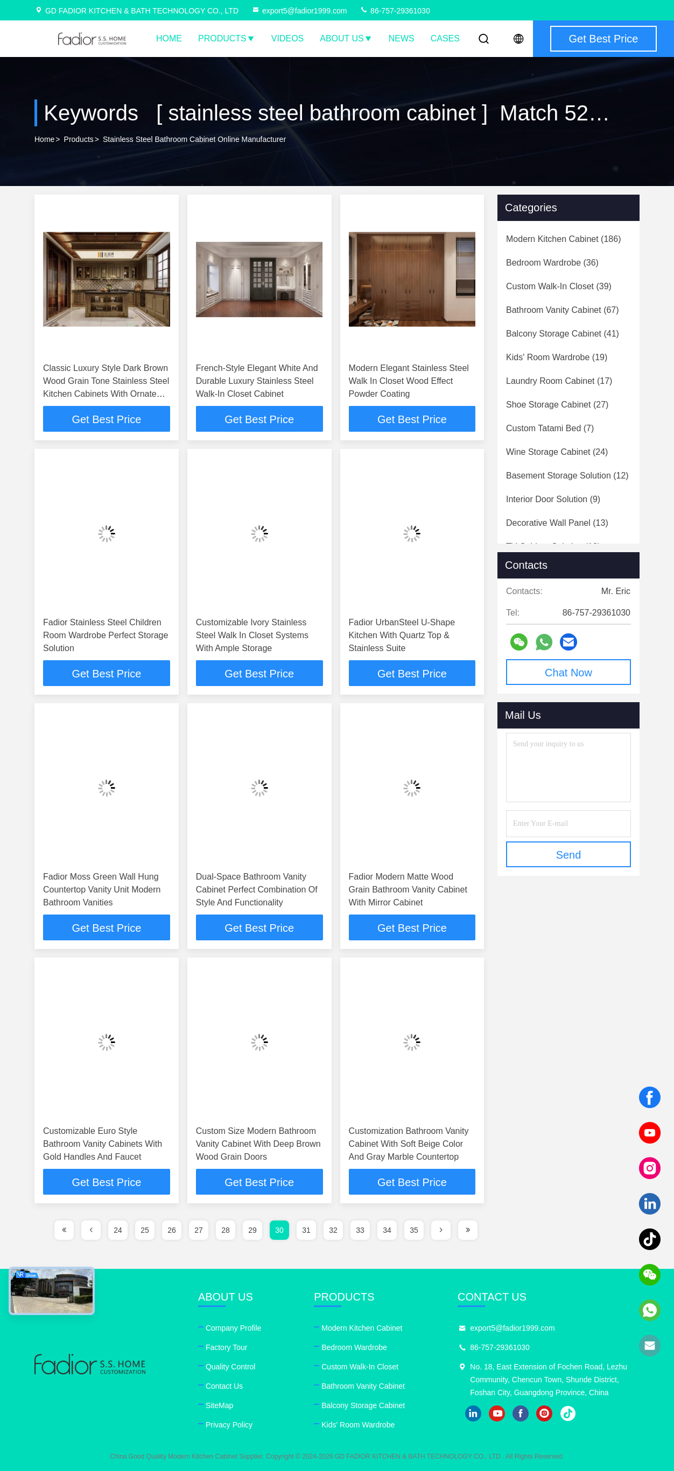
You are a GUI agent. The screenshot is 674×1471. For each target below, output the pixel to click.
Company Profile (234, 1328)
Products (226, 38)
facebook (520, 1413)
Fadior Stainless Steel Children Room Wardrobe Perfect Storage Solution (105, 635)
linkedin (473, 1413)
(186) (563, 239)
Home (169, 38)
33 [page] (360, 1230)
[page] (64, 1230)
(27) (557, 404)
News (402, 38)
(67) (562, 310)
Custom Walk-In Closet (359, 1366)
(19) (556, 357)
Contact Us (224, 1386)
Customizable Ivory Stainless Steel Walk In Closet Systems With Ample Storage (252, 635)
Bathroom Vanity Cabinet (363, 1386)
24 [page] (118, 1230)
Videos (287, 38)
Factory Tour (227, 1347)
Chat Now (568, 673)
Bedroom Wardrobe (354, 1347)
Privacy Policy (229, 1424)
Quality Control (231, 1366)
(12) (567, 475)
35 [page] (414, 1230)
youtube (497, 1413)
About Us (346, 38)
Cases (445, 38)
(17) (559, 380)
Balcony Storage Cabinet (363, 1405)
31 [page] (306, 1230)
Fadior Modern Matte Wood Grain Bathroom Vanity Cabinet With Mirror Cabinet (408, 889)
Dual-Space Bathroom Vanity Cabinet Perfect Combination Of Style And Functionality (257, 889)
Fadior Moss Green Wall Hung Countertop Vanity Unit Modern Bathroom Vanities (101, 889)
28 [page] (225, 1230)
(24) (557, 451)
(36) (552, 262)
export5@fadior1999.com (299, 10)
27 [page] (198, 1230)
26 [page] (171, 1230)
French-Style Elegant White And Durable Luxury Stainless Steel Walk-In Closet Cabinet (257, 380)
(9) (553, 499)
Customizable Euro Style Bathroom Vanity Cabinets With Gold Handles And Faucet (102, 1143)
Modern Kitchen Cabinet (361, 1328)
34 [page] (387, 1230)
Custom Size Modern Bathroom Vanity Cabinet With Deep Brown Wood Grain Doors (258, 1143)
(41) (562, 333)
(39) (559, 286)
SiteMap (219, 1405)
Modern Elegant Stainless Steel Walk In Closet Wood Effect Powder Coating (409, 380)
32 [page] (333, 1230)
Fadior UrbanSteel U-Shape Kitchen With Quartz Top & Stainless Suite (402, 635)
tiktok (568, 1413)
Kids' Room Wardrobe (358, 1424)
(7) (550, 428)
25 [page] (145, 1230)
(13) (557, 522)
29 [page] (252, 1230)
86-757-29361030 (395, 10)
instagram (544, 1413)
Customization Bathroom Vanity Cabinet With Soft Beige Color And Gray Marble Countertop (409, 1143)
